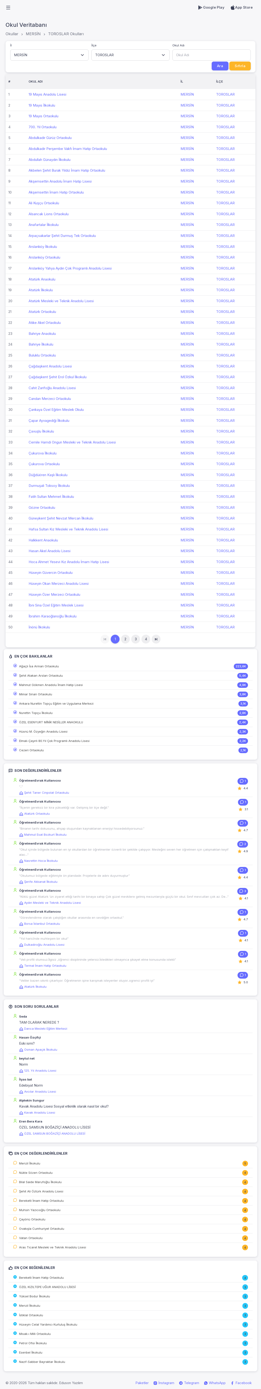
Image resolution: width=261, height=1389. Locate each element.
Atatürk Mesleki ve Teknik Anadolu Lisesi (61, 301)
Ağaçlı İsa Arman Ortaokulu (39, 666)
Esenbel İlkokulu (30, 1352)
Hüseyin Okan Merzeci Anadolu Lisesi (59, 583)
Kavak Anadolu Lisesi (37, 1112)
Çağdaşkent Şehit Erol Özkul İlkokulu (58, 377)
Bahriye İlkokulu (41, 344)
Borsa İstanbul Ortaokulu (39, 923)
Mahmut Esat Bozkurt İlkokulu (43, 834)
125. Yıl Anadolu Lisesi (37, 1070)
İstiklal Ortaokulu (31, 1315)
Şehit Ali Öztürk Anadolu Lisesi (41, 1191)
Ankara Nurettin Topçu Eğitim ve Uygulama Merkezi (56, 703)
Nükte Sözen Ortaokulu (36, 1172)
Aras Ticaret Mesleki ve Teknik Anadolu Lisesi (52, 1247)
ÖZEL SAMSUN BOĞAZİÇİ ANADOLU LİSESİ (52, 1133)
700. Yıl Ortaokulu (43, 127)
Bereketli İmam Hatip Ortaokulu (41, 1200)
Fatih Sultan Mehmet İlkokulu (51, 496)
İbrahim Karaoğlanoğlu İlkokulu (53, 616)
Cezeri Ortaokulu (31, 750)
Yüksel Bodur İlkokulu (34, 1296)
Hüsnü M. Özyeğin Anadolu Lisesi (43, 731)
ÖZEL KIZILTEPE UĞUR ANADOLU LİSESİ (47, 1287)
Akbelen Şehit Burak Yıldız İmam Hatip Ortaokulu (67, 170)
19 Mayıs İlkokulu (42, 105)
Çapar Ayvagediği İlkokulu (49, 420)
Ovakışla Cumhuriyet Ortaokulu (41, 1228)
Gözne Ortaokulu (42, 507)
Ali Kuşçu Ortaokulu (44, 203)
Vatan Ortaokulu (31, 1238)
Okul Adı (178, 45)
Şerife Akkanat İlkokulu (38, 881)
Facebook (241, 1383)
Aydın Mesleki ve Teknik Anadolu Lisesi (50, 902)
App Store (241, 7)
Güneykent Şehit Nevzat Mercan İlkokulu (61, 518)
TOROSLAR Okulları (66, 33)
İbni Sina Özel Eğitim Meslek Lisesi (56, 605)
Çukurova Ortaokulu (44, 464)
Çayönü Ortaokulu (32, 1219)
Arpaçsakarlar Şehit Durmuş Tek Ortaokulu (62, 235)
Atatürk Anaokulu (42, 279)
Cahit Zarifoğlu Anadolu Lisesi (52, 388)
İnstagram (163, 1383)
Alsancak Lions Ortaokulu (49, 214)
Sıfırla (240, 66)
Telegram (189, 1383)
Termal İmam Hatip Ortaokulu (42, 965)
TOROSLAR (225, 94)
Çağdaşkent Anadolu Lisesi (50, 366)
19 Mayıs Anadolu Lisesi (47, 94)
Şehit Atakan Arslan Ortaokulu (41, 675)
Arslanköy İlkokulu (43, 246)
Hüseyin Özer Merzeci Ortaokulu (54, 594)
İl (11, 45)
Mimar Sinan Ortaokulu (35, 694)
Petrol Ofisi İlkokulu (33, 1343)
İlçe (94, 45)
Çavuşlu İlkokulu (41, 431)
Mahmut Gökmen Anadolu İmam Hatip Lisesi (51, 685)
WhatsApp (215, 1383)
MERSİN (33, 33)
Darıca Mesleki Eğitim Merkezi (43, 1028)
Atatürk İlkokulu (41, 290)
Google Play (211, 7)
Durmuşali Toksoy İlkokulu (49, 485)
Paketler (142, 1383)
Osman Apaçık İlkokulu (38, 1049)
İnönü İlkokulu (39, 627)
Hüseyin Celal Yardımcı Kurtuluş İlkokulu (48, 1324)
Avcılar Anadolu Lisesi (37, 1091)
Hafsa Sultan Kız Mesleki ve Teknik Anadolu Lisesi (68, 529)
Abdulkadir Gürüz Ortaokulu (50, 137)
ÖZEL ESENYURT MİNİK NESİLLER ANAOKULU (51, 722)
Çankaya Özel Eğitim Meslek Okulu (56, 409)
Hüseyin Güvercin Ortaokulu (51, 572)
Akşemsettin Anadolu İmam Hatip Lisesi (60, 181)
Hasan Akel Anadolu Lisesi (49, 551)
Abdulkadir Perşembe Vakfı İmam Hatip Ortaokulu (68, 148)
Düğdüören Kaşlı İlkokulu (48, 475)
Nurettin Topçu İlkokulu (36, 713)
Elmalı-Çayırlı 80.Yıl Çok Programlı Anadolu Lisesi (54, 741)
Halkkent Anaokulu (43, 540)
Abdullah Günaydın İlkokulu (49, 159)
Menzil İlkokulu (29, 1163)
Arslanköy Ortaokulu (44, 257)
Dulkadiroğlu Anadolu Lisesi (41, 944)
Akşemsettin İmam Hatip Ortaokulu (56, 192)
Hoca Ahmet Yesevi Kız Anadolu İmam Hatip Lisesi (69, 562)
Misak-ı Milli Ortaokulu (35, 1334)
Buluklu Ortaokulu (42, 355)
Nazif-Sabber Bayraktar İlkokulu (42, 1362)
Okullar (12, 33)
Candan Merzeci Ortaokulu (50, 398)
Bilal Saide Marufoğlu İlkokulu (40, 1182)
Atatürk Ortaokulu (42, 311)
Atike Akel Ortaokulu (45, 322)
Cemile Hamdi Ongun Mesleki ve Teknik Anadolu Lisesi (72, 442)
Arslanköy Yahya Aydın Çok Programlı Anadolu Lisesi (70, 268)
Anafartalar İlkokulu (44, 224)
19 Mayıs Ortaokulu (43, 116)
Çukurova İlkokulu (43, 453)
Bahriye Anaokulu (42, 333)
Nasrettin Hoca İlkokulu (38, 860)
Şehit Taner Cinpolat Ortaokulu (44, 792)
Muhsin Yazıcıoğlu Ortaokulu (39, 1210)
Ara (220, 66)
